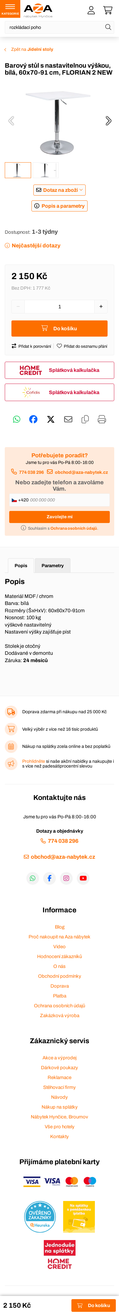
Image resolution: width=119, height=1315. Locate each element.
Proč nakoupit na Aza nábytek (59, 936)
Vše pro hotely (60, 1126)
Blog (59, 926)
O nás (59, 966)
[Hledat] (108, 27)
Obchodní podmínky (59, 976)
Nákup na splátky (60, 1107)
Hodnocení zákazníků (59, 956)
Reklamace (59, 1077)
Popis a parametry (63, 206)
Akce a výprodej (59, 1057)
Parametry (53, 565)
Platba (59, 995)
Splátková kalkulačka (74, 370)
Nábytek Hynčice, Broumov (59, 1116)
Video (59, 946)
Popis (21, 565)
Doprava (59, 986)
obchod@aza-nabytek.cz (81, 472)
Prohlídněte (33, 761)
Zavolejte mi (60, 516)
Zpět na (32, 49)
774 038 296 (31, 472)
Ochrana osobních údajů (59, 1005)
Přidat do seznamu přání (85, 346)
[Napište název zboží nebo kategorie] (59, 27)
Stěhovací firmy (59, 1087)
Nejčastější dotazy (36, 246)
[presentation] (11, 120)
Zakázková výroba (59, 1015)
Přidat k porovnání (34, 346)
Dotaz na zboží (60, 190)
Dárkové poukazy (59, 1067)
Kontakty (59, 1136)
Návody (59, 1097)
